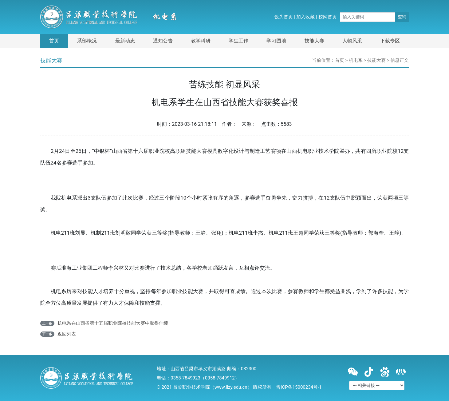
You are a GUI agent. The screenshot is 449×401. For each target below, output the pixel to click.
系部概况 (87, 41)
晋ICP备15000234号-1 (298, 387)
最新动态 (125, 41)
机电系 (356, 60)
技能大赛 (314, 41)
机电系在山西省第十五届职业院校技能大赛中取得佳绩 (112, 323)
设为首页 (283, 17)
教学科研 (201, 41)
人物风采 (352, 41)
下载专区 (390, 41)
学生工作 (238, 41)
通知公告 (163, 41)
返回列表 (66, 334)
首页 (54, 41)
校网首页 (327, 17)
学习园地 (276, 41)
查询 (402, 16)
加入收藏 (305, 17)
